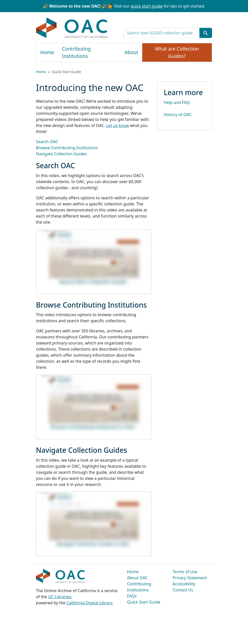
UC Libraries (59, 596)
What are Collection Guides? (177, 52)
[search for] (162, 33)
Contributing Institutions (76, 52)
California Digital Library (89, 603)
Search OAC (47, 141)
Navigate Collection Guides (61, 154)
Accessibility (184, 584)
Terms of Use (185, 571)
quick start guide (146, 6)
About (131, 52)
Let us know (117, 125)
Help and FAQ (177, 102)
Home (47, 52)
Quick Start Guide (143, 602)
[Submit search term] (205, 33)
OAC (72, 28)
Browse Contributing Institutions (67, 148)
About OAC (137, 578)
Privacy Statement (190, 578)
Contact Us (183, 590)
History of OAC (178, 114)
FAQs (132, 596)
